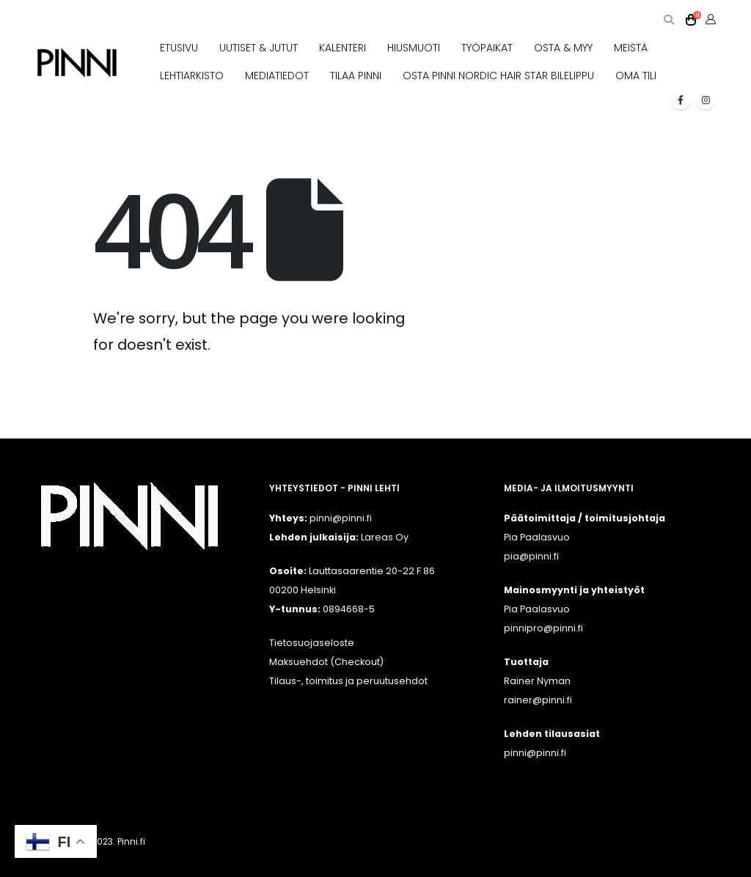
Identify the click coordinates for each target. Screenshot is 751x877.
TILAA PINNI (355, 75)
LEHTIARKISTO (192, 75)
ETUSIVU (179, 47)
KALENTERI (342, 47)
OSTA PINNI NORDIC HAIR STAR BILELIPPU (498, 75)
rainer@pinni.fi (538, 700)
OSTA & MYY (563, 47)
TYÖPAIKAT (487, 47)
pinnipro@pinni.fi (543, 628)
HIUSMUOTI (413, 47)
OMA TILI (635, 75)
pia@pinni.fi (531, 556)
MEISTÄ (631, 47)
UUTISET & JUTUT (258, 47)
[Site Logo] (77, 63)
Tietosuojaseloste (311, 642)
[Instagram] (705, 99)
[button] (668, 20)
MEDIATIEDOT (277, 75)
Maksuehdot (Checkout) (326, 662)
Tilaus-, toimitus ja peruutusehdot (348, 681)
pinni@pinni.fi (535, 752)
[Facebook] (680, 99)
